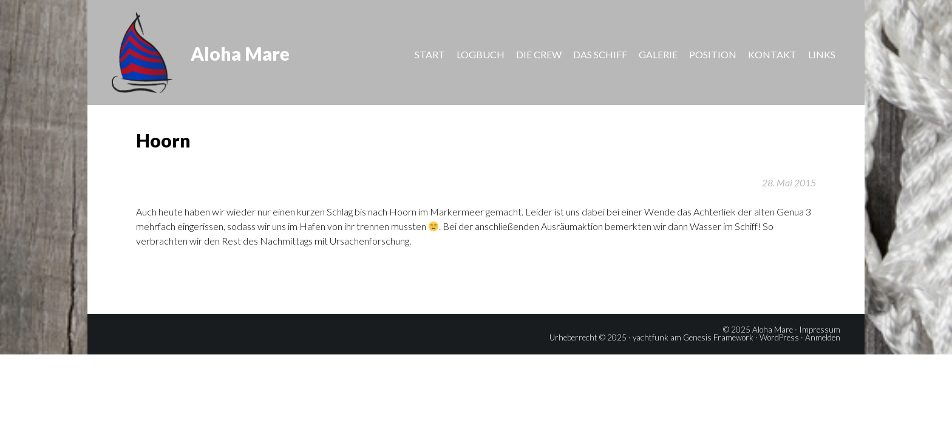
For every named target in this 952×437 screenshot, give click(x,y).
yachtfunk (650, 337)
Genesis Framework (718, 337)
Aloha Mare (240, 53)
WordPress (779, 337)
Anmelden (822, 337)
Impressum (819, 329)
